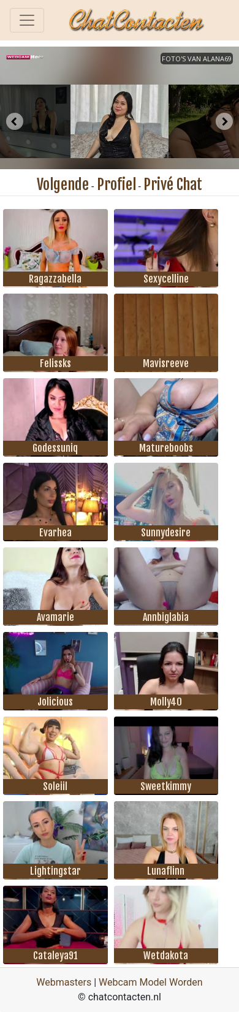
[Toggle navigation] (27, 20)
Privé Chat (172, 184)
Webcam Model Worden (151, 982)
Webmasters (63, 982)
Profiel (116, 184)
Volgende (63, 184)
